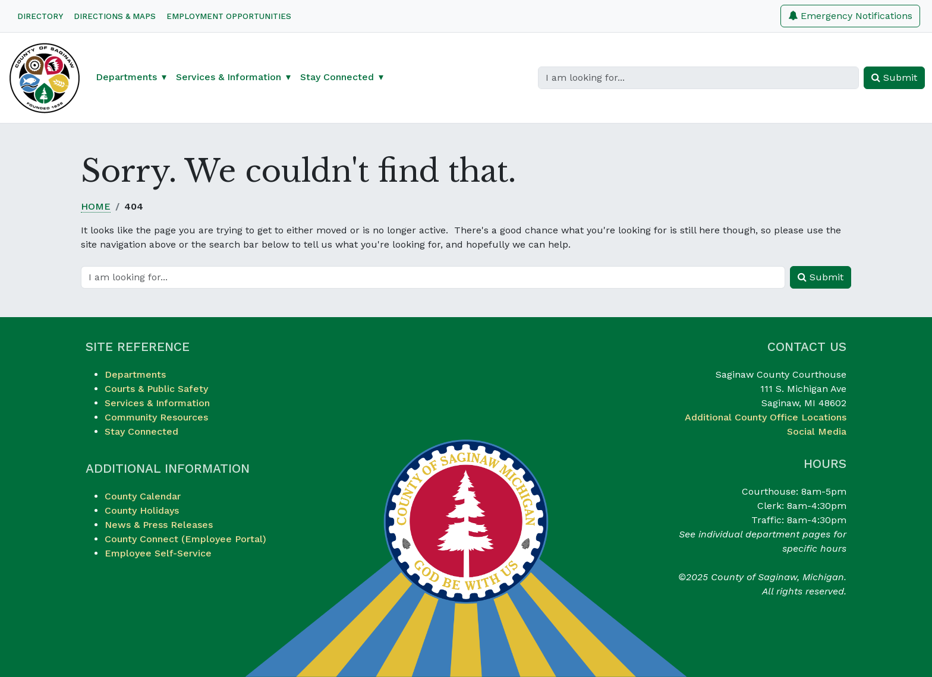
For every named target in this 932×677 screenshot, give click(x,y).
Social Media (816, 431)
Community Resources (156, 417)
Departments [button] (126, 77)
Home (96, 206)
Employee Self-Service (158, 553)
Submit (894, 77)
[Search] (698, 78)
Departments (135, 374)
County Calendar (143, 496)
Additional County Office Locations (765, 417)
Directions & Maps (115, 16)
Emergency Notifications (850, 15)
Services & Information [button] (228, 77)
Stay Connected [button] (337, 77)
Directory (40, 16)
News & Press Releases (159, 524)
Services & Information (157, 403)
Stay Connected (141, 431)
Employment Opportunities (228, 16)
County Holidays (142, 510)
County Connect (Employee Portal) (185, 539)
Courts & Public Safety (156, 388)
